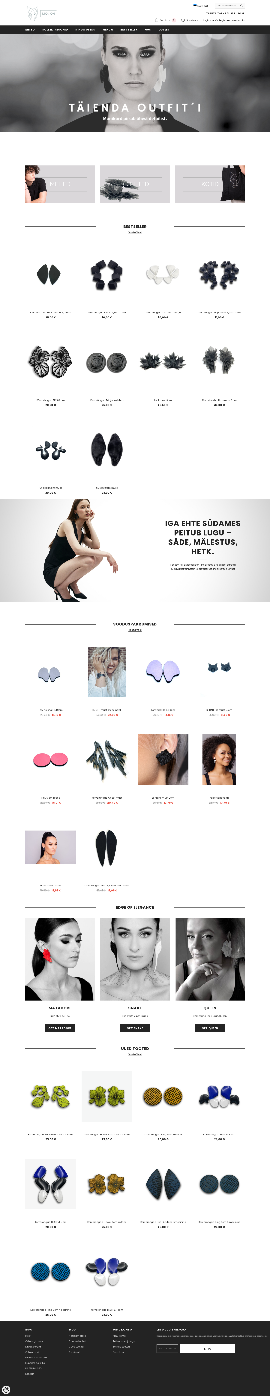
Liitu (223, 1349)
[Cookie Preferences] (6, 1390)
